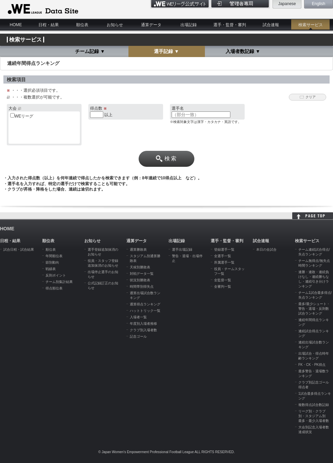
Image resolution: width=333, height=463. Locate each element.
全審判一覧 (222, 286)
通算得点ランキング (145, 304)
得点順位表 (54, 288)
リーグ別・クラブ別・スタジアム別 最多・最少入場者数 (313, 416)
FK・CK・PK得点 (312, 365)
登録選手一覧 (224, 249)
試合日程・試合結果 (18, 249)
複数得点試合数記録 (313, 405)
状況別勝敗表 (140, 280)
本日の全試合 (266, 249)
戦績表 (51, 269)
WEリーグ (24, 116)
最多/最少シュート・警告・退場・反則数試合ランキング (314, 308)
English (318, 3)
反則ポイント (56, 275)
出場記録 (188, 24)
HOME (16, 24)
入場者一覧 (138, 317)
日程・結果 (48, 24)
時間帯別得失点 (142, 286)
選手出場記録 (182, 249)
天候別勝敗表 (140, 267)
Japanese (287, 3)
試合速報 (271, 24)
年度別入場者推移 (143, 323)
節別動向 (52, 262)
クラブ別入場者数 (143, 330)
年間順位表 (54, 256)
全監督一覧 (222, 280)
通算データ (151, 24)
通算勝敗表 (138, 249)
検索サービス (310, 24)
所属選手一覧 (224, 262)
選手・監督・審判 (229, 24)
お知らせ (115, 24)
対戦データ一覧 (142, 273)
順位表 (82, 24)
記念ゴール (138, 336)
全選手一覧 (222, 256)
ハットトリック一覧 (145, 311)
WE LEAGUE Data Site (42, 9)
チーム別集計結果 (59, 282)
